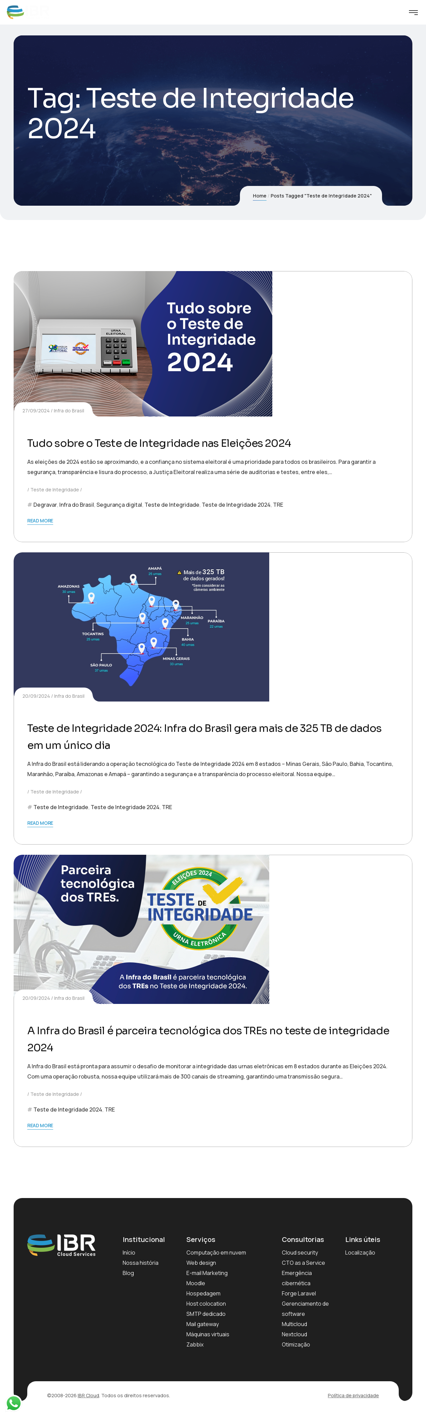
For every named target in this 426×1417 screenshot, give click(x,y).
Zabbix (194, 1344)
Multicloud (294, 1324)
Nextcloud (294, 1334)
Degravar (45, 504)
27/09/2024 (36, 410)
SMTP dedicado (206, 1314)
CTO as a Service (303, 1262)
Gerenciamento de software (305, 1309)
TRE (278, 504)
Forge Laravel (299, 1293)
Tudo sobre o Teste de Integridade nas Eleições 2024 (199, 442)
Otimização (296, 1344)
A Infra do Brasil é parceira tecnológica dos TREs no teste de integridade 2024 (211, 1038)
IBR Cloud (88, 1395)
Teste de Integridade (54, 489)
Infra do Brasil (69, 410)
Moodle (195, 1283)
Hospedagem (203, 1293)
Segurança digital (119, 504)
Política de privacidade (353, 1395)
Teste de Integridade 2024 (236, 504)
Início (129, 1252)
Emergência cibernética (297, 1278)
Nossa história (140, 1262)
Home (260, 195)
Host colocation (206, 1303)
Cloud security (300, 1252)
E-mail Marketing (207, 1273)
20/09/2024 (36, 696)
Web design (201, 1262)
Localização (360, 1252)
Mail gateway (202, 1324)
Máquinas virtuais (207, 1334)
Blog (128, 1273)
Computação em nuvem (216, 1252)
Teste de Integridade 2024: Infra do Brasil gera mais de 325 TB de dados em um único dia (203, 736)
